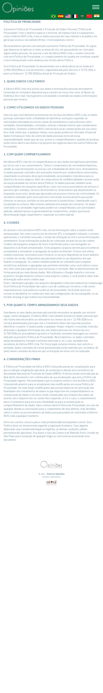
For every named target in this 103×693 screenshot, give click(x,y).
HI (96, 16)
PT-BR (53, 16)
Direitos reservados (51, 477)
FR (75, 16)
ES (60, 16)
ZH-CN (89, 16)
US (68, 16)
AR (82, 16)
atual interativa (51, 483)
